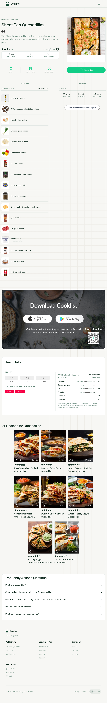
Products (42, 650)
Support (42, 658)
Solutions (9, 650)
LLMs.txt (67, 691)
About (74, 646)
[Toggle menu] (99, 3)
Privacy (76, 691)
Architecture (10, 654)
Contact (75, 654)
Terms (84, 691)
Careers (75, 650)
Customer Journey (12, 646)
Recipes (42, 654)
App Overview (44, 646)
